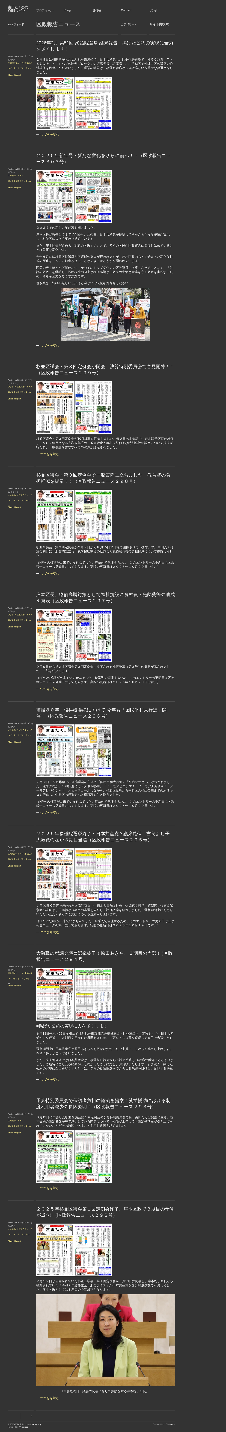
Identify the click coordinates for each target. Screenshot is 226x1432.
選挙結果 (28, 63)
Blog (67, 10)
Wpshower (170, 1424)
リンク (153, 10)
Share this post (14, 75)
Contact (126, 10)
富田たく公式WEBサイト (18, 9)
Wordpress (23, 1427)
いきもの (12, 387)
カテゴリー (127, 24)
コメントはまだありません (19, 68)
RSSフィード (16, 24)
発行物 (97, 10)
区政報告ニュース (15, 63)
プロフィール (44, 10)
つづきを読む (49, 134)
